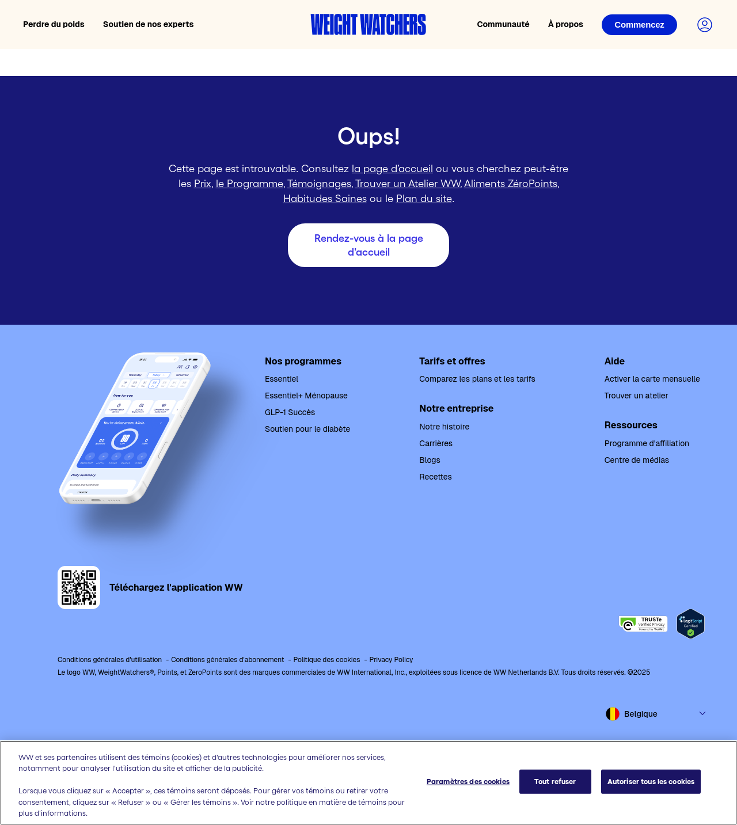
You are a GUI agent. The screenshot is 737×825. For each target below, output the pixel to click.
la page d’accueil (392, 168)
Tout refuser (555, 792)
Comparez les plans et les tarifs (477, 379)
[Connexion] (639, 24)
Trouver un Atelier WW (407, 183)
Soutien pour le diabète (307, 429)
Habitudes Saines (325, 198)
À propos (565, 24)
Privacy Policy (391, 659)
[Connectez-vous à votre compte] (705, 25)
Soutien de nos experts (148, 24)
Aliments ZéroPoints (510, 183)
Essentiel (281, 379)
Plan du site (424, 198)
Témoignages (319, 183)
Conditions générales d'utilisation (110, 659)
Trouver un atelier (636, 395)
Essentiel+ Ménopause (306, 395)
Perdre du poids (54, 24)
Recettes (435, 477)
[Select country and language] (656, 713)
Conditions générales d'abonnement (227, 659)
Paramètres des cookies (468, 792)
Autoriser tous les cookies (650, 792)
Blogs (429, 460)
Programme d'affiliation (647, 443)
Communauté (503, 24)
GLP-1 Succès (290, 412)
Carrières (436, 443)
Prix (202, 183)
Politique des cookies (326, 659)
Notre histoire (444, 426)
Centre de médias (637, 460)
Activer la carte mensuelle (652, 379)
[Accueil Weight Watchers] (368, 24)
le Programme (249, 183)
